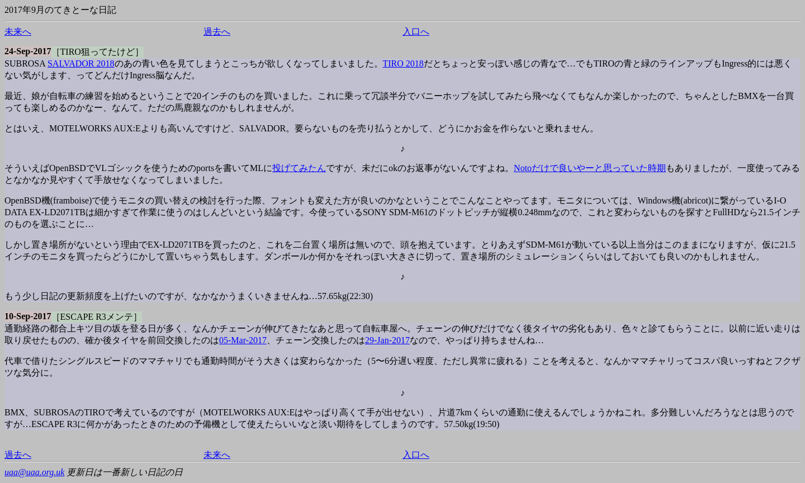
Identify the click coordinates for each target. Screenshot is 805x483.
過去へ (216, 31)
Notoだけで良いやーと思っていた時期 (590, 168)
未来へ (17, 31)
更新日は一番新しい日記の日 (125, 472)
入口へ (415, 31)
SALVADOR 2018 (81, 63)
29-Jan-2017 (387, 340)
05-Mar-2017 (243, 340)
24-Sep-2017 (27, 51)
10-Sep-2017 (27, 316)
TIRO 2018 (403, 63)
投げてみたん (299, 168)
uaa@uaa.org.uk (34, 472)
